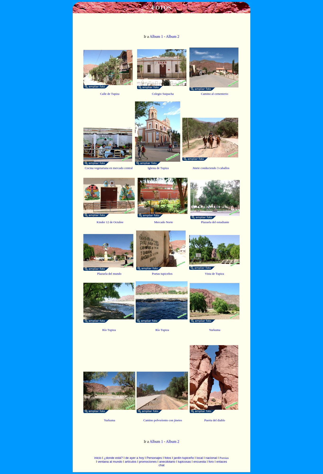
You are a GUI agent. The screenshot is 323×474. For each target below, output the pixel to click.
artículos (130, 461)
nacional (211, 458)
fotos (168, 458)
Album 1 (156, 37)
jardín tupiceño (184, 458)
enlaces (221, 461)
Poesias (224, 458)
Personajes (154, 458)
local (200, 458)
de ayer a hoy (134, 458)
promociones (148, 461)
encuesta (199, 461)
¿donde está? (113, 458)
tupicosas (184, 461)
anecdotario (167, 461)
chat (162, 465)
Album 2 (172, 37)
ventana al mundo (110, 461)
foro (211, 461)
